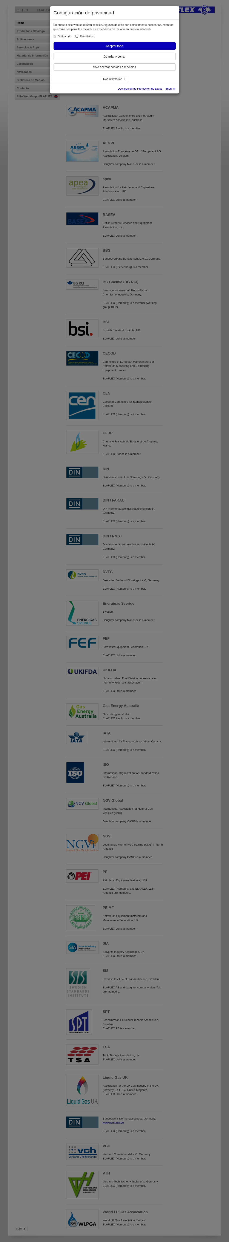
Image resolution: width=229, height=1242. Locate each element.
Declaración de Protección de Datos (140, 88)
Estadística (87, 36)
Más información (113, 79)
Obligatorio (64, 36)
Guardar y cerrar (114, 56)
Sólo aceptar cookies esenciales (114, 67)
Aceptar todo (114, 46)
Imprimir (171, 88)
